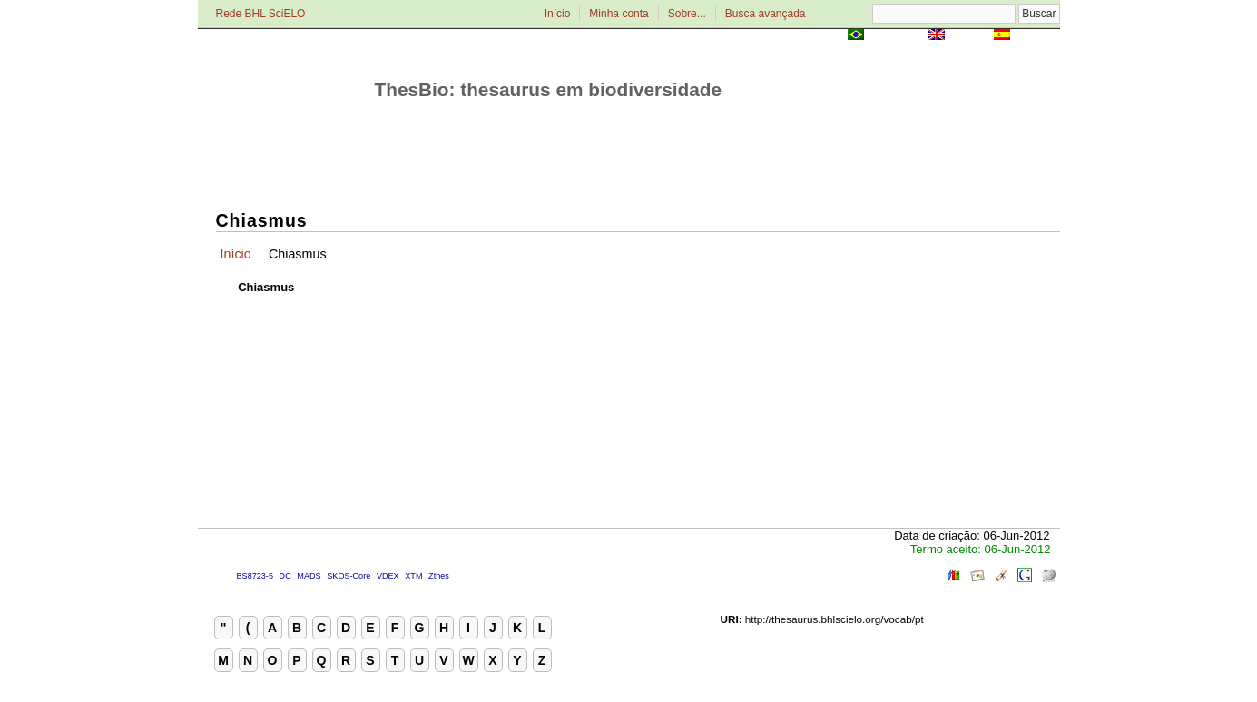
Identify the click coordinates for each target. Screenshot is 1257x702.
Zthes (438, 575)
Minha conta (618, 13)
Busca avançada (765, 13)
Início (558, 13)
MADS (308, 575)
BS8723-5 (255, 575)
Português (896, 36)
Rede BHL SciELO (261, 13)
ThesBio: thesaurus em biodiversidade (548, 89)
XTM (413, 575)
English (969, 36)
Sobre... (687, 13)
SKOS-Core (348, 575)
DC (285, 575)
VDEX (388, 575)
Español (1037, 36)
